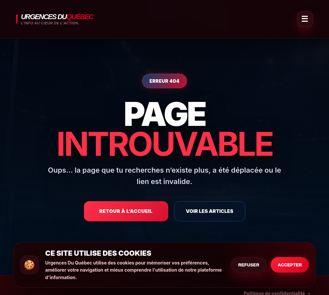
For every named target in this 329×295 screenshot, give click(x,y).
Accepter (290, 265)
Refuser (248, 265)
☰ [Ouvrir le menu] (304, 19)
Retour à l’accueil (126, 211)
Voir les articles (209, 211)
